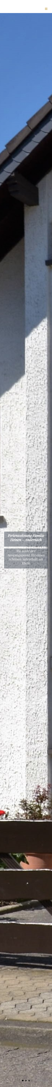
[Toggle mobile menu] (46, 8)
